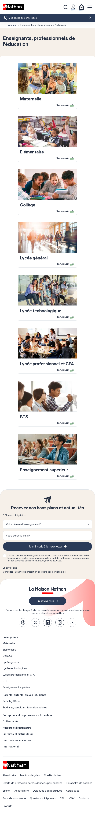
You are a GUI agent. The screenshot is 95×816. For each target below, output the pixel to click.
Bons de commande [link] (14, 798)
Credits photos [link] (52, 775)
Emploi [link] (6, 790)
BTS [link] (5, 680)
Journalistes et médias (17, 740)
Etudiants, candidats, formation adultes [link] (25, 707)
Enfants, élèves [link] (11, 701)
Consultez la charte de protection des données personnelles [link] (34, 572)
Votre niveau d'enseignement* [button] (23, 524)
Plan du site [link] (9, 775)
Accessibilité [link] (21, 790)
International (11, 746)
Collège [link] (7, 655)
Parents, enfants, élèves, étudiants (24, 694)
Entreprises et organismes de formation (27, 715)
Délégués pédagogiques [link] (47, 790)
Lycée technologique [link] (15, 668)
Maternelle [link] (9, 643)
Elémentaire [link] (9, 649)
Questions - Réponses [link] (43, 798)
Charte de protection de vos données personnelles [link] (32, 782)
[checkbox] (4, 555)
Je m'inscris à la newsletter (45, 546)
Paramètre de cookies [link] (79, 782)
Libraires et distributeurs (18, 733)
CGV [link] (72, 798)
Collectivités (10, 721)
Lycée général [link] (11, 662)
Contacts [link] (84, 798)
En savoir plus (10, 567)
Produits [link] (7, 805)
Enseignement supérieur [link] (17, 687)
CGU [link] (62, 798)
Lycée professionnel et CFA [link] (19, 674)
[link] (23, 622)
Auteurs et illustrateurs (17, 727)
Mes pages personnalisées (50, 18)
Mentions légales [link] (30, 775)
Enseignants (10, 637)
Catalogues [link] (72, 790)
